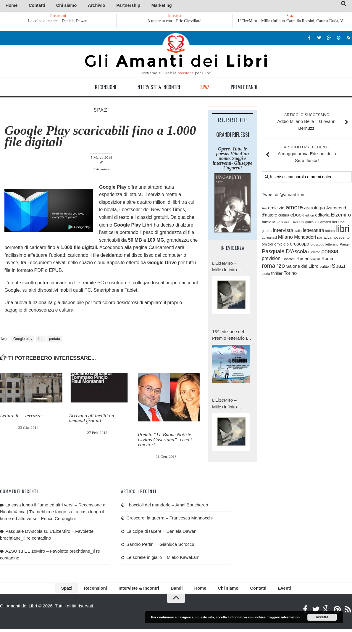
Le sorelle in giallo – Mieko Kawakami (163, 558)
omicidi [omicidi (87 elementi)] (267, 245)
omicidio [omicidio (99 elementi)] (281, 245)
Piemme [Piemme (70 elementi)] (314, 253)
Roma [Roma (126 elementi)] (327, 259)
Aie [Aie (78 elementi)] (264, 209)
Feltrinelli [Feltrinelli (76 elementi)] (283, 223)
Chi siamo (53, 6)
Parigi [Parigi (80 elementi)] (344, 245)
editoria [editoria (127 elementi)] (322, 215)
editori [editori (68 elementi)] (309, 216)
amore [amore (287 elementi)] (294, 208)
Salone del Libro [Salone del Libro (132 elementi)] (302, 267)
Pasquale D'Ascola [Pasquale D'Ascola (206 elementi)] (284, 252)
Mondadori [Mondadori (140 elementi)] (305, 237)
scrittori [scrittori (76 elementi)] (325, 267)
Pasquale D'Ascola (23, 532)
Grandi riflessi (232, 135)
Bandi (176, 590)
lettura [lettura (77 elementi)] (330, 231)
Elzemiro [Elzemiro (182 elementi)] (341, 216)
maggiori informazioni (284, 617)
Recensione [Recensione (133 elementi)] (308, 259)
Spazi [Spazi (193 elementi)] (338, 267)
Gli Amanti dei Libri (176, 55)
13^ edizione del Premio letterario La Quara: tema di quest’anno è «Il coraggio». (231, 336)
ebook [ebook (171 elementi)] (297, 216)
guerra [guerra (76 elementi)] (267, 231)
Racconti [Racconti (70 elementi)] (289, 260)
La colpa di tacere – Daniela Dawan (61, 22)
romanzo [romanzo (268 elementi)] (273, 266)
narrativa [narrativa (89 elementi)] (324, 238)
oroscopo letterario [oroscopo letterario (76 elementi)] (325, 245)
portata (54, 340)
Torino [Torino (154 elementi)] (290, 274)
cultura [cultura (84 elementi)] (283, 216)
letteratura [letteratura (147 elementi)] (313, 231)
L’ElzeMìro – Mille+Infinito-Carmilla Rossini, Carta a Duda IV (229, 404)
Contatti (29, 6)
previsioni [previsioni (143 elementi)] (272, 259)
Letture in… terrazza (21, 416)
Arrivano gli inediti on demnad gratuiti (91, 419)
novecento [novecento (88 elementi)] (341, 238)
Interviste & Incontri (158, 88)
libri (40, 340)
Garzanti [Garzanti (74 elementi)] (297, 223)
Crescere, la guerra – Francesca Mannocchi (169, 518)
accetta (322, 617)
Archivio (76, 6)
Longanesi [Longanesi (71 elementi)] (269, 238)
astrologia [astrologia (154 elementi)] (314, 208)
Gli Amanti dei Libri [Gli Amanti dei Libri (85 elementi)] (330, 223)
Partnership (101, 6)
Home (9, 6)
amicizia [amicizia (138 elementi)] (276, 208)
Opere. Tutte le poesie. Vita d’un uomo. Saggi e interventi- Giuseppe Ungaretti (232, 159)
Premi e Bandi (244, 88)
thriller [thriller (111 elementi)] (276, 274)
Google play (22, 340)
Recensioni (105, 88)
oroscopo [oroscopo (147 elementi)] (299, 245)
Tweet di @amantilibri (283, 195)
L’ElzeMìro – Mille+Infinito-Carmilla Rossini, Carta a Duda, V (290, 22)
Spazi (205, 88)
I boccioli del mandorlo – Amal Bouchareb (167, 505)
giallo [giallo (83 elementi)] (309, 223)
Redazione (103, 170)
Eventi (269, 590)
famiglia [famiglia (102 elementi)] (268, 223)
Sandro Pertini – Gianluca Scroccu (160, 545)
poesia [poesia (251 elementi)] (329, 252)
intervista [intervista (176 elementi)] (283, 231)
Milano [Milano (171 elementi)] (285, 238)
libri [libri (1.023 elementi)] (343, 230)
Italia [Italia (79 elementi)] (298, 231)
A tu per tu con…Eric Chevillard (174, 22)
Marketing (128, 6)
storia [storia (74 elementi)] (266, 274)
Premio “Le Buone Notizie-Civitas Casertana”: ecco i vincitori (165, 440)
